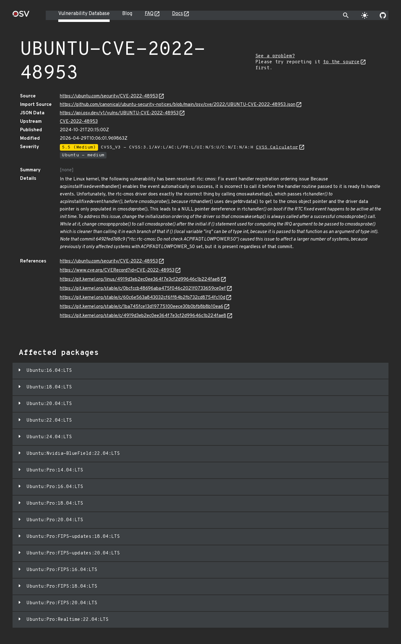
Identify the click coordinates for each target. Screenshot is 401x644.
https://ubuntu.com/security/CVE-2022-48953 (109, 96)
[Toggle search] (346, 15)
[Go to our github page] (383, 15)
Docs (177, 14)
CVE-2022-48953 (79, 122)
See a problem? (275, 56)
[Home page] (21, 15)
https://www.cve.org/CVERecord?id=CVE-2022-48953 (117, 270)
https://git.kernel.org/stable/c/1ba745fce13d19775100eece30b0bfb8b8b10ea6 (141, 307)
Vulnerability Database (84, 14)
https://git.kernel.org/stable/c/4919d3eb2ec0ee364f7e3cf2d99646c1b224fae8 (143, 316)
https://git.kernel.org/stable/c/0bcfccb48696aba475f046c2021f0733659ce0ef (143, 289)
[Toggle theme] (364, 15)
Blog (127, 14)
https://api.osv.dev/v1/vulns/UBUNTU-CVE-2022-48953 (119, 113)
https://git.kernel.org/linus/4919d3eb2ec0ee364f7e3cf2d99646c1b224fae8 (140, 280)
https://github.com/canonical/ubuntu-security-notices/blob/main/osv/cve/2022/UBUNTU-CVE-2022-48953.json (177, 105)
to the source (341, 62)
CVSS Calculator (277, 147)
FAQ (149, 14)
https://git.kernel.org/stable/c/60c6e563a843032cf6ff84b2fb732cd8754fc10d (142, 298)
